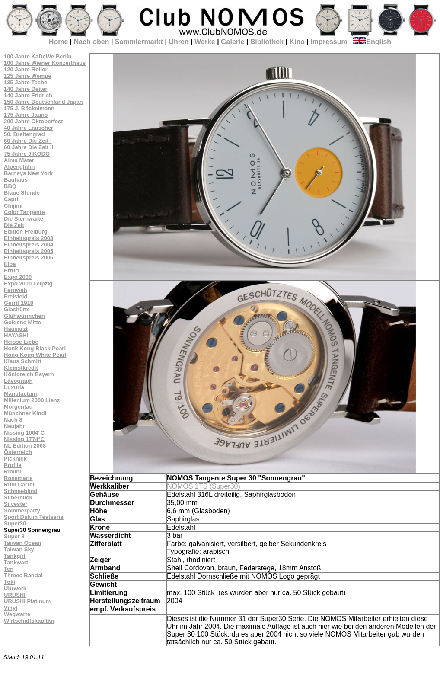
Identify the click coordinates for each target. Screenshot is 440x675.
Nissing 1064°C (24, 432)
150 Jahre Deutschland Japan (43, 102)
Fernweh (15, 290)
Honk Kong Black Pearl (35, 348)
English (372, 41)
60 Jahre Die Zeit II (28, 147)
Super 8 (14, 536)
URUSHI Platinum (27, 601)
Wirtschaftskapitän (29, 620)
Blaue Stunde (22, 192)
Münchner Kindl (25, 413)
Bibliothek (267, 41)
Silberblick (18, 497)
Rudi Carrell (20, 484)
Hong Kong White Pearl (35, 355)
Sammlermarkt (139, 41)
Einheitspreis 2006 (28, 257)
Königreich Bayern (29, 374)
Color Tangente (24, 212)
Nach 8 (13, 419)
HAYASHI (16, 335)
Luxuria (14, 387)
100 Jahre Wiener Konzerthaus (45, 63)
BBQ (10, 186)
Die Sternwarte (23, 218)
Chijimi (13, 205)
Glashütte (17, 309)
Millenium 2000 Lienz (32, 400)
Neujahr (14, 426)
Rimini (12, 471)
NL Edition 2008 (25, 445)
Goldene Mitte (22, 322)
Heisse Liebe (21, 342)
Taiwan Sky (19, 549)
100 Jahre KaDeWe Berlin (38, 56)
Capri (11, 199)
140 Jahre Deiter (25, 89)
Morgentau (18, 406)
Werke (204, 41)
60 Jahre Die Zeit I (28, 141)
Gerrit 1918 (18, 303)
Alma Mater (19, 160)
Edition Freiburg (25, 231)
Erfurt (11, 270)
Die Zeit (14, 225)
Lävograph (18, 380)
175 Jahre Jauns (26, 115)
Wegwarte (17, 614)
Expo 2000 (18, 277)
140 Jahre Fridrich (28, 95)
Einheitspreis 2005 (28, 251)
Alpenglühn (19, 166)
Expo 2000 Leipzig (28, 283)
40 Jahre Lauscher (28, 128)
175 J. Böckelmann (29, 108)
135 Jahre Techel (26, 82)
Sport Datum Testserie (34, 517)
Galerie (232, 41)
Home (58, 41)
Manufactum (20, 393)
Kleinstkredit (21, 368)
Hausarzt (16, 329)
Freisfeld (15, 296)
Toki (9, 582)
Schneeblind (20, 491)
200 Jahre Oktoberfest (33, 121)
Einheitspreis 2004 (28, 244)
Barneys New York (28, 173)
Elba (10, 264)
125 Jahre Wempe (27, 76)
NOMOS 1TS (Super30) (203, 486)
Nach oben (91, 41)
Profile (12, 465)
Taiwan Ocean (22, 543)
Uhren (178, 41)
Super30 (15, 523)
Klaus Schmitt (22, 361)
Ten (8, 569)
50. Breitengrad (24, 134)
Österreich (18, 452)
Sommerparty (22, 510)
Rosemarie (18, 478)
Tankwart (16, 562)
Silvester (15, 504)
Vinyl (10, 608)
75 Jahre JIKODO (27, 153)
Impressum (328, 41)
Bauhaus (16, 179)
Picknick (15, 458)
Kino (297, 41)
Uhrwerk (15, 588)
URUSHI (15, 595)
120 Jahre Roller (25, 69)
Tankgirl (15, 556)
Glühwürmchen (24, 316)
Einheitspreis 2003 (28, 238)
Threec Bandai (23, 575)
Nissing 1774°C (24, 439)
